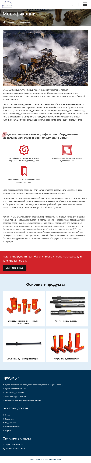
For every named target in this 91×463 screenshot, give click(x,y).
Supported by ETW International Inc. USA (45, 459)
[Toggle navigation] (85, 4)
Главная (8, 22)
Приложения (10, 419)
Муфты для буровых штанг (66, 359)
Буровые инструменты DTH (15, 389)
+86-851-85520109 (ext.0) (15, 449)
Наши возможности (12, 427)
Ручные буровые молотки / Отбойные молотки (23, 400)
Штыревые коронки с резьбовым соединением (23, 322)
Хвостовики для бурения (66, 321)
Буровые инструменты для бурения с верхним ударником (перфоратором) (33, 385)
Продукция (11, 378)
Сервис (8, 431)
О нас (7, 415)
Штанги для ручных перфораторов (22, 359)
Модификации (10, 423)
